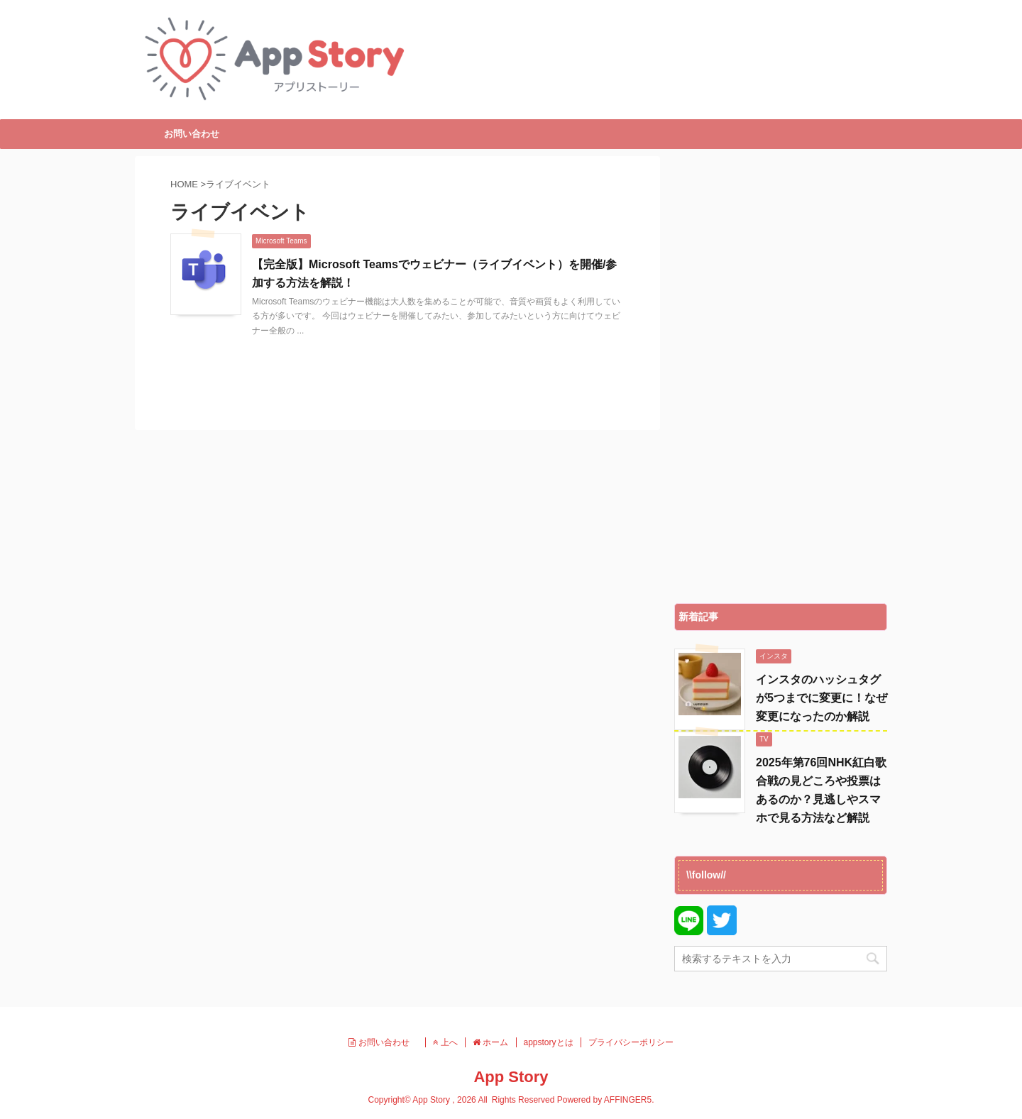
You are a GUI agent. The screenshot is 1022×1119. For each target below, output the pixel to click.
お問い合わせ (191, 133)
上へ (445, 1042)
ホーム (490, 1042)
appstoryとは (548, 1042)
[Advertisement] (780, 376)
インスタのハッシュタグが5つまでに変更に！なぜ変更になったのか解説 (821, 697)
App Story (510, 1077)
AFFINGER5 (628, 1100)
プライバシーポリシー (631, 1042)
